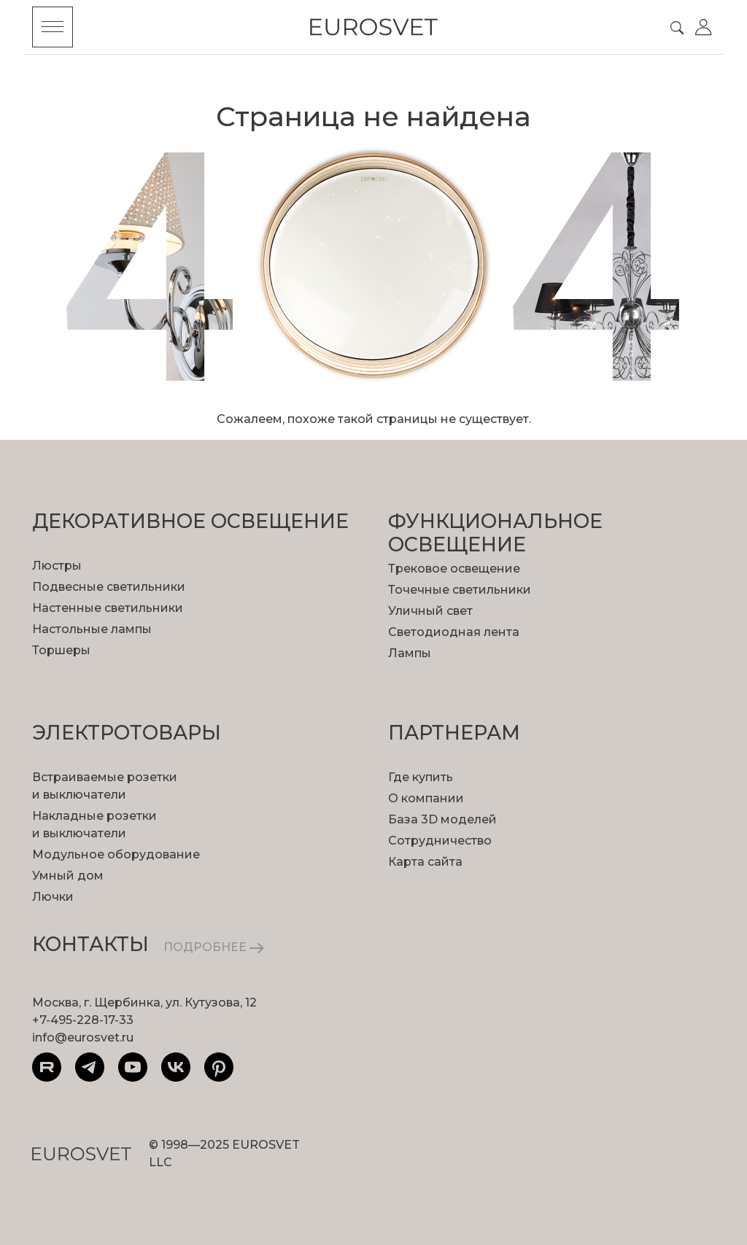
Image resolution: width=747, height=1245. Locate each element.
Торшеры (61, 650)
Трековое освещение (454, 568)
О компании (426, 798)
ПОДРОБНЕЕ (213, 947)
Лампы (409, 653)
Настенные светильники (107, 608)
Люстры (57, 566)
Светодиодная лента (453, 632)
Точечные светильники (459, 590)
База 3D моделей (442, 819)
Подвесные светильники (108, 587)
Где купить (420, 777)
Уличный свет (430, 611)
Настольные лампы (92, 629)
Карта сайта (425, 862)
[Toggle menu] (52, 27)
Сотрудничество (440, 841)
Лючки (53, 897)
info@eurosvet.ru (82, 1037)
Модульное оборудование (116, 854)
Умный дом (68, 876)
